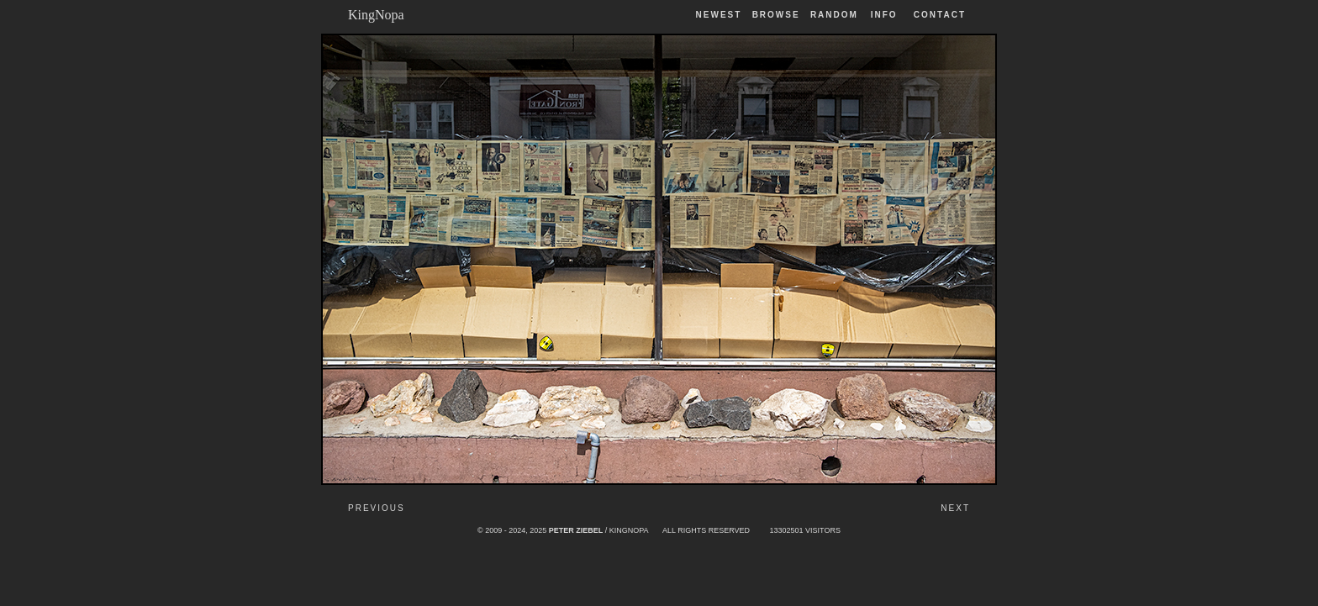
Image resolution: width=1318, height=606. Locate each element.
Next (955, 508)
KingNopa (376, 15)
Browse (776, 14)
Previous (376, 508)
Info (884, 14)
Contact (940, 14)
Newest (719, 14)
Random (836, 14)
